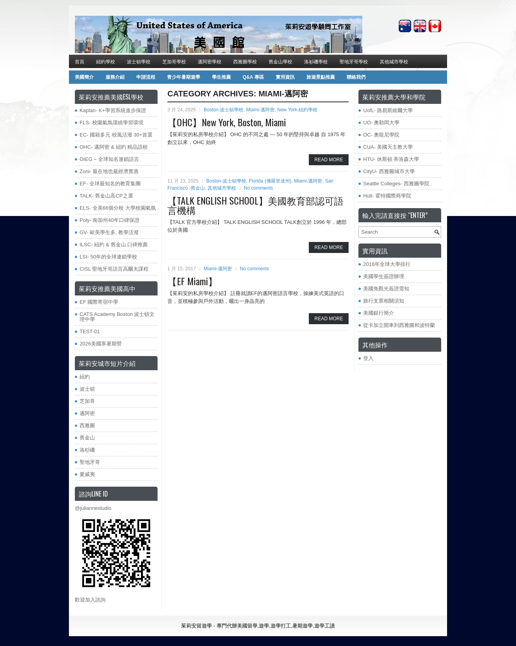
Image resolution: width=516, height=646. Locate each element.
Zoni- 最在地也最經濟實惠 (109, 171)
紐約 (85, 377)
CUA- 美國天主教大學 (388, 147)
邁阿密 (87, 413)
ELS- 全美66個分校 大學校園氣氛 (118, 208)
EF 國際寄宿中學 (99, 302)
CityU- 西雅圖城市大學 (389, 171)
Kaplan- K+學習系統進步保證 (113, 110)
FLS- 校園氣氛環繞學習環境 (111, 123)
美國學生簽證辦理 (383, 276)
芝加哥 (87, 401)
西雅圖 (87, 425)
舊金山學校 (280, 61)
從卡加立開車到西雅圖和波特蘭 (399, 325)
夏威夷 (87, 474)
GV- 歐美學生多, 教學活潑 (109, 232)
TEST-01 (90, 331)
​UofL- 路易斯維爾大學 (388, 110)
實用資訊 (285, 77)
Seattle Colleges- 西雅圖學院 (396, 183)
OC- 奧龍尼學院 (381, 135)
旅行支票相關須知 (383, 301)
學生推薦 (221, 77)
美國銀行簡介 (378, 313)
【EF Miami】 (192, 281)
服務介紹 (115, 77)
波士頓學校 (138, 61)
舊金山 (87, 438)
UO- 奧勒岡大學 (381, 123)
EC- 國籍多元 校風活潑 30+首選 (116, 135)
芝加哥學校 (174, 61)
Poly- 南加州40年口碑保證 (109, 220)
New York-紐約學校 (297, 110)
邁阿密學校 (209, 61)
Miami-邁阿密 (260, 110)
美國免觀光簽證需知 (386, 289)
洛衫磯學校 (316, 61)
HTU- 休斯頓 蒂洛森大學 (391, 159)
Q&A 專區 (253, 77)
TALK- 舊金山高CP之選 (106, 196)
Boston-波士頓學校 (223, 110)
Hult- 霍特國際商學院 (387, 196)
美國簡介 (84, 77)
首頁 (79, 61)
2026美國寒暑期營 (101, 344)
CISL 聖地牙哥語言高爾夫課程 (114, 269)
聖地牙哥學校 (354, 61)
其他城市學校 (394, 61)
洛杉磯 (87, 450)
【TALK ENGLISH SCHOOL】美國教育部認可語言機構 (255, 205)
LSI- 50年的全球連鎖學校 (108, 257)
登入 (368, 358)
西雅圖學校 (245, 61)
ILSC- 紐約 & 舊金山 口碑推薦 (114, 244)
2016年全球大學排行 (386, 264)
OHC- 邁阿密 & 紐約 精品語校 (114, 147)
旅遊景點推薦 (320, 77)
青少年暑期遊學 (183, 77)
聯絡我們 (356, 77)
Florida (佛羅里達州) (270, 181)
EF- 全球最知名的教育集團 (110, 183)
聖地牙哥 (90, 462)
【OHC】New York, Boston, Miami (227, 122)
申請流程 (145, 77)
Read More (328, 159)
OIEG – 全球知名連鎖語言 (109, 159)
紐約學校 (105, 61)
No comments (258, 188)
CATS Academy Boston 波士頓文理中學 (117, 316)
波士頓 (87, 389)
